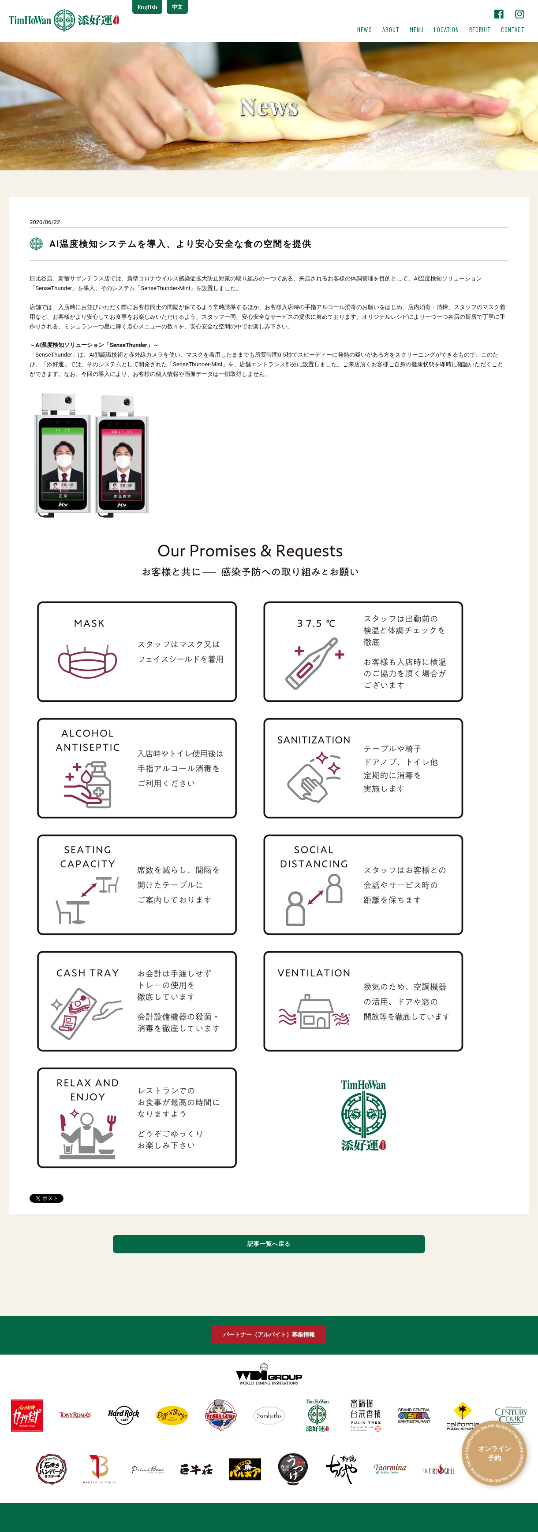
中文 (177, 7)
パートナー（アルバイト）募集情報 (269, 1335)
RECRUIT (480, 29)
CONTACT (513, 29)
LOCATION (446, 29)
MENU (417, 29)
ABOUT (391, 29)
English (147, 7)
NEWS (364, 29)
